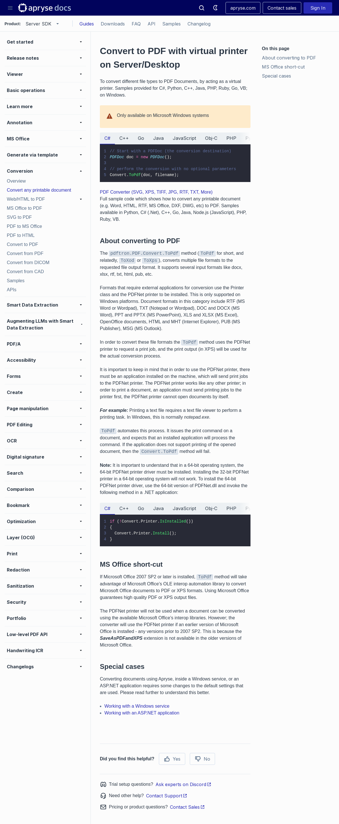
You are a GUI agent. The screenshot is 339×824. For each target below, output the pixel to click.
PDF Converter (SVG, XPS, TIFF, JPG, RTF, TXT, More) (156, 192)
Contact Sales (187, 807)
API (151, 24)
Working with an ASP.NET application (141, 712)
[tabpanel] (175, 163)
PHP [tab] (231, 138)
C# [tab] (107, 138)
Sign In (317, 8)
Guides (86, 24)
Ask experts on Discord (183, 784)
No (202, 758)
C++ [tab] (124, 138)
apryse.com (243, 8)
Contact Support (166, 796)
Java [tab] (158, 138)
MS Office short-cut (283, 67)
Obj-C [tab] (211, 138)
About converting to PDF (289, 58)
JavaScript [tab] (184, 138)
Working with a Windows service (136, 706)
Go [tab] (141, 138)
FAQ (136, 24)
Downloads (113, 24)
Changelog (199, 24)
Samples (171, 24)
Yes (172, 758)
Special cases (276, 76)
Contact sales (282, 8)
